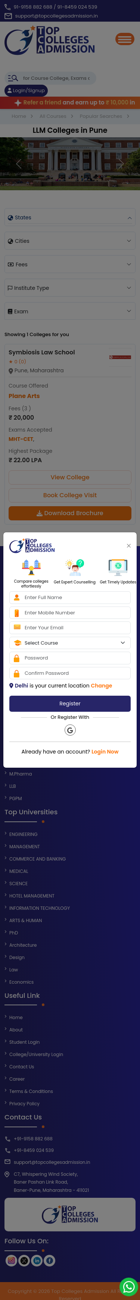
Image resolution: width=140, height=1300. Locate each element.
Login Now (104, 751)
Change (101, 685)
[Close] (129, 546)
